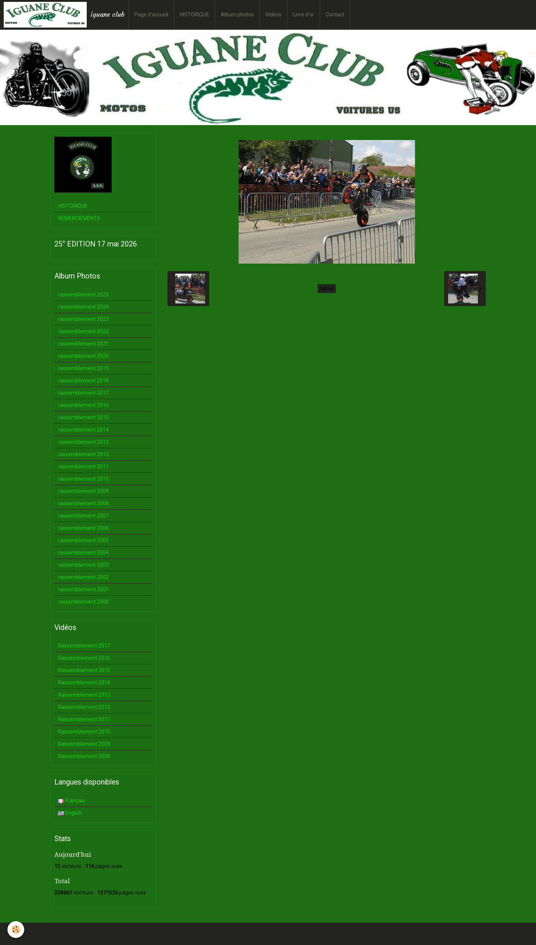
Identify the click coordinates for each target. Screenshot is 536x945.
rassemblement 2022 (83, 331)
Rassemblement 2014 (84, 682)
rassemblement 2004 (83, 553)
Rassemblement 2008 (84, 756)
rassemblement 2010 (83, 479)
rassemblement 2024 (83, 307)
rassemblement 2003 (83, 565)
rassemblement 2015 (83, 417)
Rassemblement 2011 (84, 719)
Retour (327, 288)
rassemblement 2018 (83, 381)
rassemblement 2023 (83, 319)
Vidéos (273, 15)
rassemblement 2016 (83, 405)
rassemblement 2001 (83, 589)
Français (71, 801)
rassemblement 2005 (83, 540)
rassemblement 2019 (83, 368)
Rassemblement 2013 (84, 695)
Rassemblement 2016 (84, 658)
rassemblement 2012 (83, 454)
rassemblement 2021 (83, 344)
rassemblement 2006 (83, 528)
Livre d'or (303, 15)
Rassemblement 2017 (84, 646)
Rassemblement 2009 (84, 744)
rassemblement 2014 (83, 430)
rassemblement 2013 (83, 442)
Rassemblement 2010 (84, 732)
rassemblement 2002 (83, 577)
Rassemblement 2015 (84, 670)
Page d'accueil (151, 15)
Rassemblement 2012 (84, 707)
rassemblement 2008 (83, 503)
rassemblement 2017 (83, 393)
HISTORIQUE (194, 15)
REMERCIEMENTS (79, 218)
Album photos (237, 15)
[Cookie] (15, 929)
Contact (335, 15)
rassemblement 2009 (83, 491)
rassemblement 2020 (83, 356)
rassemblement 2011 (83, 467)
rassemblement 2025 (83, 295)
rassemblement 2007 (83, 516)
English (70, 813)
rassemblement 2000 (83, 602)
